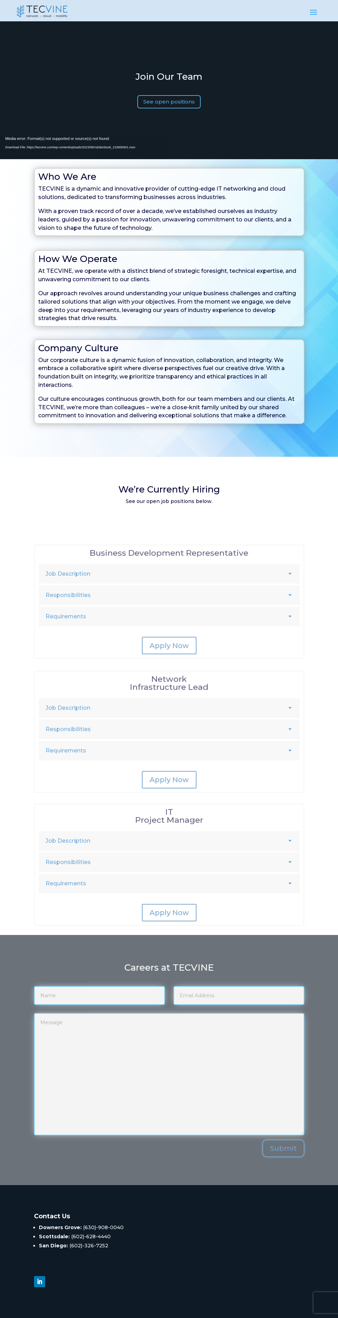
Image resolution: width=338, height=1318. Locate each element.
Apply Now (169, 668)
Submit (283, 1148)
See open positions (169, 101)
